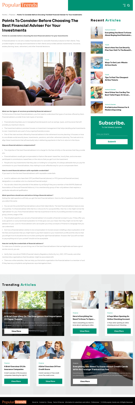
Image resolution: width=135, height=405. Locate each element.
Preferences (95, 402)
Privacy (50, 402)
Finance (12, 15)
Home (4, 15)
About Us (35, 402)
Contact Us (43, 402)
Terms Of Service (58, 402)
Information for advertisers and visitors (77, 402)
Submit (112, 141)
